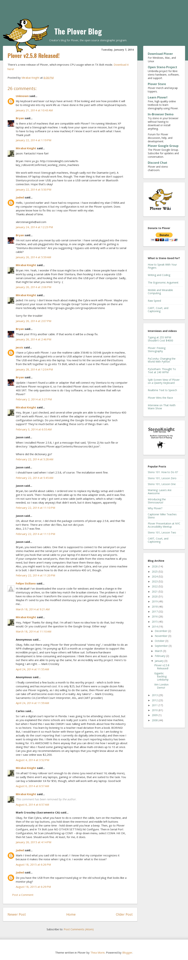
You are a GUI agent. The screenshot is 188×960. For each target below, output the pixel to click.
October (160, 641)
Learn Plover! (157, 97)
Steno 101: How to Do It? (163, 472)
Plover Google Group (163, 146)
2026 (155, 566)
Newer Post (17, 914)
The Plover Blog (78, 31)
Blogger (127, 952)
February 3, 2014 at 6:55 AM (34, 429)
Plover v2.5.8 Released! (161, 666)
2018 (155, 606)
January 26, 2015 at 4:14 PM (33, 842)
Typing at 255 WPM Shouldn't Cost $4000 (160, 339)
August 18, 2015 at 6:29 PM (33, 886)
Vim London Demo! (161, 686)
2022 (155, 586)
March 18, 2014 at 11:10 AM (33, 631)
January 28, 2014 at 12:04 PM (34, 369)
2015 (155, 621)
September (162, 646)
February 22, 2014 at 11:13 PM (35, 534)
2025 (155, 571)
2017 (155, 611)
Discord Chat (157, 163)
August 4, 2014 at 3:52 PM (32, 760)
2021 (155, 591)
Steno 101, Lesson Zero (162, 478)
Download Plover (160, 54)
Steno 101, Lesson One (162, 484)
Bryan (20, 118)
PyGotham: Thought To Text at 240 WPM (162, 370)
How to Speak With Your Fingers (162, 266)
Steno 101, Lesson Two (162, 532)
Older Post (124, 914)
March (159, 651)
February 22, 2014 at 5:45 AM (34, 478)
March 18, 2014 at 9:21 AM (33, 609)
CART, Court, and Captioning (158, 309)
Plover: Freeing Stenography (156, 349)
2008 (155, 720)
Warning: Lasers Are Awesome (159, 491)
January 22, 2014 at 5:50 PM (33, 189)
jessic (19, 347)
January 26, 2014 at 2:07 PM (33, 321)
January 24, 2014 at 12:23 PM (34, 227)
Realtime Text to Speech (162, 390)
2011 (155, 705)
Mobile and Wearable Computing (160, 291)
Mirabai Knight (26, 148)
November (161, 636)
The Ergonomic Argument (163, 282)
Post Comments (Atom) (79, 929)
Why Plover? (155, 508)
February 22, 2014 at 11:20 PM (35, 575)
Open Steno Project (162, 67)
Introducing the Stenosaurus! (157, 501)
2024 (155, 576)
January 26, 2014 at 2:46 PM (33, 339)
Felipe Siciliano (26, 583)
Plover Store (157, 84)
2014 (155, 626)
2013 (155, 695)
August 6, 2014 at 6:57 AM (32, 786)
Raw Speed (154, 300)
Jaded (20, 197)
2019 (155, 601)
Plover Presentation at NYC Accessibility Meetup (164, 525)
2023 (155, 581)
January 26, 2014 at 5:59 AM (33, 257)
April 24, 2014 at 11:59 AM (32, 703)
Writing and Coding (159, 275)
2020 (155, 596)
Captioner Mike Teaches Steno (162, 516)
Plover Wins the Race (160, 397)
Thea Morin (97, 952)
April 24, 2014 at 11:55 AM (32, 669)
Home (71, 914)
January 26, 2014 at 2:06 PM (33, 287)
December (161, 631)
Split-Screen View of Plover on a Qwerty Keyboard (164, 381)
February (160, 656)
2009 (155, 715)
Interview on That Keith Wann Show (162, 406)
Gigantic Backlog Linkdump (161, 676)
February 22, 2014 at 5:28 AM (34, 459)
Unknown (22, 96)
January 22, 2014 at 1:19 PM (33, 140)
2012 (155, 700)
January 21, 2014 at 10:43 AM (34, 110)
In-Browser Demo (160, 114)
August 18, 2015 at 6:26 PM (33, 864)
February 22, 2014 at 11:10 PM (35, 507)
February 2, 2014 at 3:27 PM (34, 399)
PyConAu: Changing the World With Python (162, 360)
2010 (155, 710)
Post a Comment (22, 895)
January (159, 661)
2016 (155, 616)
